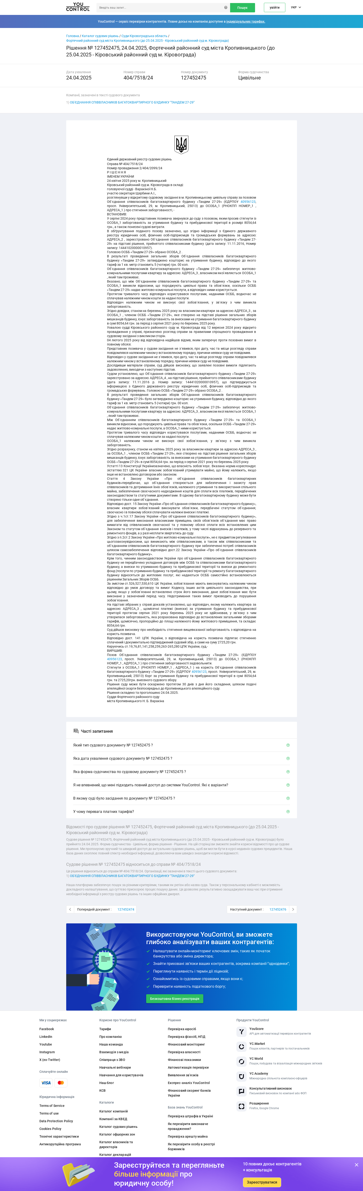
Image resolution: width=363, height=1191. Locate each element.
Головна (72, 36)
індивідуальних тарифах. (245, 21)
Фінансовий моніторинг (186, 1044)
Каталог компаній (113, 1111)
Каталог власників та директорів (116, 1144)
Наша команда (111, 1044)
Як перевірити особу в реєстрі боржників (191, 1146)
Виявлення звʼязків (183, 1075)
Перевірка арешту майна (188, 1136)
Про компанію (110, 1037)
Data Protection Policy (56, 1121)
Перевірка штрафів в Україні (190, 1116)
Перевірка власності (184, 1052)
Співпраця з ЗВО (112, 1060)
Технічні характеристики (59, 1136)
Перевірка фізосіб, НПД (186, 1037)
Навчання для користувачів (121, 1075)
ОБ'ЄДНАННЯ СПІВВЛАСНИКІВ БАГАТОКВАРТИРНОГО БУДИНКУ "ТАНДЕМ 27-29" (132, 102)
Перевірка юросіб (182, 1029)
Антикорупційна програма (60, 1144)
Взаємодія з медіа (114, 1052)
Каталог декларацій (115, 1154)
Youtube (45, 1044)
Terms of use (49, 1113)
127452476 (278, 909)
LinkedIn (45, 1037)
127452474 (126, 909)
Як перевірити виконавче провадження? (188, 1126)
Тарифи (105, 1029)
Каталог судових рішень (100, 36)
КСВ (102, 1090)
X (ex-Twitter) (49, 1060)
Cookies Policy (50, 1129)
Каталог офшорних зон (117, 1134)
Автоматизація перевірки (188, 1067)
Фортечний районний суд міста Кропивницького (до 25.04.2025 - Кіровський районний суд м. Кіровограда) (147, 40)
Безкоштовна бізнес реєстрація (174, 999)
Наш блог (106, 1083)
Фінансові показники (184, 1060)
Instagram (47, 1052)
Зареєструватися (262, 1182)
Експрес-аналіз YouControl (189, 1083)
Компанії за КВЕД (113, 1119)
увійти (275, 7)
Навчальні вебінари (115, 1067)
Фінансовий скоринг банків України (189, 1093)
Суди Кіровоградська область (144, 36)
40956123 (248, 202)
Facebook (46, 1029)
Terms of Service (52, 1106)
